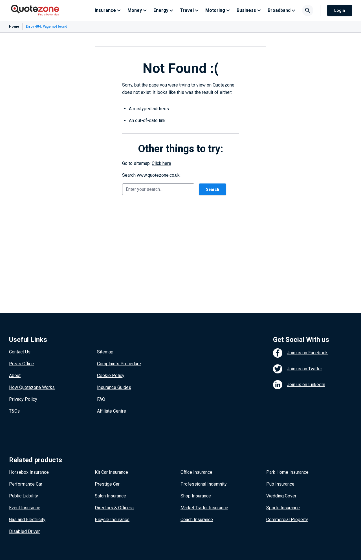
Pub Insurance (280, 484)
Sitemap (105, 352)
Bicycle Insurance (112, 519)
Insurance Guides (114, 387)
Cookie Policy (110, 375)
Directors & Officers (114, 507)
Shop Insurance (195, 496)
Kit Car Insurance (111, 472)
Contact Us (19, 352)
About (15, 375)
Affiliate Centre (111, 411)
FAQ (101, 399)
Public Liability (23, 496)
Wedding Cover (281, 496)
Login (339, 10)
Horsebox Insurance (29, 472)
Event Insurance (24, 507)
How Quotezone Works (32, 387)
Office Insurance (196, 472)
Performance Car (25, 484)
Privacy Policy (23, 399)
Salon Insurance (110, 496)
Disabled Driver (24, 531)
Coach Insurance (196, 519)
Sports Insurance (283, 507)
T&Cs (14, 411)
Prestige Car (107, 484)
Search (212, 189)
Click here (161, 163)
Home (14, 26)
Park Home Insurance (287, 472)
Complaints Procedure (119, 363)
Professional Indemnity (203, 484)
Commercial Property (287, 519)
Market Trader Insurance (204, 507)
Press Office (21, 363)
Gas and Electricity (27, 519)
